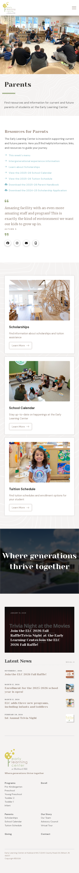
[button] (74, 8)
